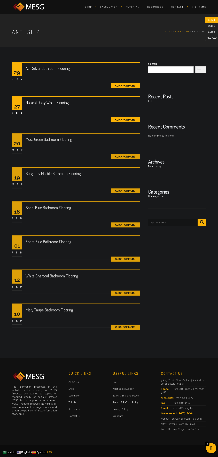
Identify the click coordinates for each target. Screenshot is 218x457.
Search (152, 63)
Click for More (125, 85)
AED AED (211, 38)
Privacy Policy (120, 409)
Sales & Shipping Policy (126, 395)
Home (168, 31)
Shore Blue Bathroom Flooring (48, 253)
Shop (88, 7)
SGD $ (210, 20)
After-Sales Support (123, 388)
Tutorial (132, 7)
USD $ (210, 26)
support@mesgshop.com (186, 408)
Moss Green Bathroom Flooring (49, 150)
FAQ (115, 382)
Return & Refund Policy (125, 402)
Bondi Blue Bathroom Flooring (48, 219)
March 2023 (154, 166)
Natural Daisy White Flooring (47, 102)
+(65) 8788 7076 (184, 397)
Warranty (118, 416)
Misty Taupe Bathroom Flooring (49, 321)
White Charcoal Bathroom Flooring (52, 287)
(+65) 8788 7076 (182, 389)
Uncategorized (156, 196)
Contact (177, 7)
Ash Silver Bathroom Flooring (48, 68)
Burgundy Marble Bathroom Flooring (53, 184)
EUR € (210, 32)
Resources (155, 7)
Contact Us (74, 416)
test (150, 101)
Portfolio (182, 31)
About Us (73, 382)
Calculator (109, 7)
